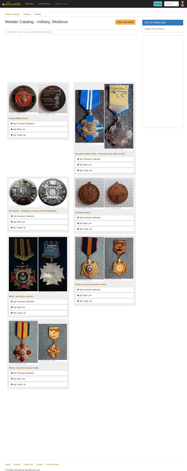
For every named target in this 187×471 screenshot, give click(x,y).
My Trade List (18, 135)
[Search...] (171, 3)
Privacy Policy (52, 464)
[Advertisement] (71, 61)
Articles (17, 464)
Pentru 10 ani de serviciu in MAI (90, 284)
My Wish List (18, 129)
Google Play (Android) (154, 29)
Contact (39, 464)
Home (8, 464)
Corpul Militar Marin (18, 118)
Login (157, 4)
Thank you (28, 464)
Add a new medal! (125, 22)
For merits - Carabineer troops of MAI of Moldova (33, 211)
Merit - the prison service (21, 296)
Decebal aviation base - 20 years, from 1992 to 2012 (100, 154)
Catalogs (30, 4)
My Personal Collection (22, 123)
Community (45, 4)
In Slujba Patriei (83, 212)
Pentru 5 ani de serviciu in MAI (24, 368)
